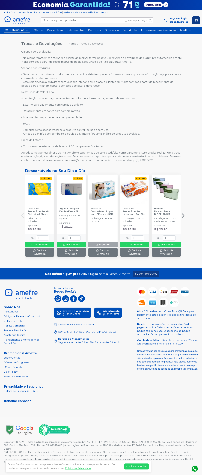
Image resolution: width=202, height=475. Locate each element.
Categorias (17, 30)
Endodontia (129, 30)
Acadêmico (186, 30)
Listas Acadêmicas (88, 12)
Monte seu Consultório (50, 12)
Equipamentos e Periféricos (158, 30)
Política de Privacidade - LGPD (21, 391)
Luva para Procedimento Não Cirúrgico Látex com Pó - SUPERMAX (40, 211)
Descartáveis (55, 30)
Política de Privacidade (78, 468)
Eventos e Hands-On (16, 376)
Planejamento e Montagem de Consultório (21, 341)
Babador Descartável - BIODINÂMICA (162, 211)
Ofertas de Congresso (16, 362)
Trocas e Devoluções (16, 330)
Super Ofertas (12, 357)
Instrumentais (75, 30)
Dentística (94, 30)
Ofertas (103, 12)
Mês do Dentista (13, 367)
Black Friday (11, 371)
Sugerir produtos (146, 273)
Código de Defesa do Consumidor (23, 316)
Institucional (10, 12)
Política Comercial (14, 325)
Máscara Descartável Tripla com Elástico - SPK (102, 211)
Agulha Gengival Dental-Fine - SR (69, 210)
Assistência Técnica (27, 12)
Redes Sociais (70, 12)
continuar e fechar (136, 466)
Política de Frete (13, 321)
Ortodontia (112, 30)
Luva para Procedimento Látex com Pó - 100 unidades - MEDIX (134, 211)
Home (72, 43)
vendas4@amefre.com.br (81, 160)
